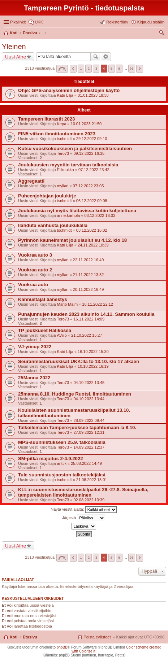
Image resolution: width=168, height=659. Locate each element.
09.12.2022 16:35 (88, 153)
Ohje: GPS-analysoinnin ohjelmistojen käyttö (69, 90)
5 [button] (112, 68)
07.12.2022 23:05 (88, 186)
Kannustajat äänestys (42, 299)
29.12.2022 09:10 (91, 138)
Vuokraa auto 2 (35, 269)
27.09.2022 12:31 (88, 432)
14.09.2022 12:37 (88, 447)
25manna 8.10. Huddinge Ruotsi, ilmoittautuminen (74, 394)
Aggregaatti (31, 181)
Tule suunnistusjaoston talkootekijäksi (61, 474)
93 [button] (132, 68)
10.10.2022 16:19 (93, 366)
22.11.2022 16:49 (88, 260)
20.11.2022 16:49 (88, 289)
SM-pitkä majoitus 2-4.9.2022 (50, 458)
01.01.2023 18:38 (93, 95)
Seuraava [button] (139, 69)
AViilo (62, 335)
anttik (61, 463)
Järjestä (83, 518)
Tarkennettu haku (106, 56)
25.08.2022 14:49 (86, 463)
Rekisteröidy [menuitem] (117, 22)
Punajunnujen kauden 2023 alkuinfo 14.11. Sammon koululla (86, 314)
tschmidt (64, 138)
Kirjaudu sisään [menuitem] (150, 22)
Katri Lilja (65, 95)
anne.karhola (68, 215)
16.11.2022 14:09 (88, 319)
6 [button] (119, 68)
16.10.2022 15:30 (93, 351)
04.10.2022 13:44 (88, 399)
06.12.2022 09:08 (91, 200)
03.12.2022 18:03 (99, 215)
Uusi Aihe (15, 56)
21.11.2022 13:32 (88, 274)
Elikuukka (65, 169)
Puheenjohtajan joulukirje (47, 195)
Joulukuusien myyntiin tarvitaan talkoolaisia (68, 164)
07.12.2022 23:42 (93, 169)
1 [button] (81, 68)
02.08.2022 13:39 (88, 500)
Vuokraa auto (33, 284)
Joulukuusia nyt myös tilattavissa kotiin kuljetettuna (77, 210)
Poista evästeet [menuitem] (97, 637)
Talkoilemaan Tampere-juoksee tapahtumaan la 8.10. (77, 427)
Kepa (61, 124)
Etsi (95, 56)
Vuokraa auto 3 (35, 255)
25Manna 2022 (34, 377)
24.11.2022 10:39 (93, 245)
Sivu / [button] (62, 69)
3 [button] (96, 68)
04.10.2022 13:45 (88, 382)
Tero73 (63, 153)
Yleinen (14, 47)
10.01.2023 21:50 (86, 124)
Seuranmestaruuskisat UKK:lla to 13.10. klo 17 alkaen (78, 361)
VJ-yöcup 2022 (34, 346)
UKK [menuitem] (39, 22)
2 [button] (89, 68)
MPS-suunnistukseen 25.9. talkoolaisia (61, 442)
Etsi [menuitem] (162, 33)
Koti (13, 637)
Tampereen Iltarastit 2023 (46, 119)
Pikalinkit (18, 22)
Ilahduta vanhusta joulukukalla (52, 225)
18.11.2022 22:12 (97, 304)
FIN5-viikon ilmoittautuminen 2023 (56, 133)
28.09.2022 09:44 (88, 420)
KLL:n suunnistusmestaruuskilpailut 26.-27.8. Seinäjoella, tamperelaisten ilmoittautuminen (83, 492)
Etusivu (30, 637)
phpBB (62, 647)
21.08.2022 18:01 (91, 479)
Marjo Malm (67, 304)
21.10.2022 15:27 (86, 335)
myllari (63, 186)
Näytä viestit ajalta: (83, 509)
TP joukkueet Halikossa (44, 330)
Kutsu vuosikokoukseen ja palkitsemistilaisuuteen (75, 148)
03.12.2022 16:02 (91, 230)
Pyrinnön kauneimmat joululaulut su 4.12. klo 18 (72, 240)
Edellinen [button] (73, 69)
